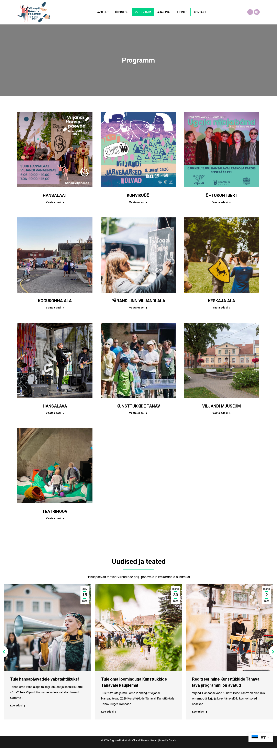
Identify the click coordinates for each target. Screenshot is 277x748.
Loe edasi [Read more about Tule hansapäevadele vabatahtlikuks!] (18, 705)
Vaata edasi (55, 202)
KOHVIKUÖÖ (138, 195)
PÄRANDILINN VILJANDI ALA (138, 300)
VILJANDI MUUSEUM (221, 406)
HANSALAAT (55, 195)
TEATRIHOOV (54, 511)
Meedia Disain (167, 740)
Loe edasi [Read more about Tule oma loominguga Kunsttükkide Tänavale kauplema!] (109, 711)
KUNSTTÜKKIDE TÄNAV (138, 406)
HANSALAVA (55, 406)
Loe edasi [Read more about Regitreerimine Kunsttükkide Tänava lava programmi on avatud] (200, 711)
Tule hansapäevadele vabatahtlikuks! (44, 679)
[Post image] (54, 149)
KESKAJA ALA (221, 300)
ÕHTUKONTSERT (221, 195)
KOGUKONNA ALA (55, 300)
